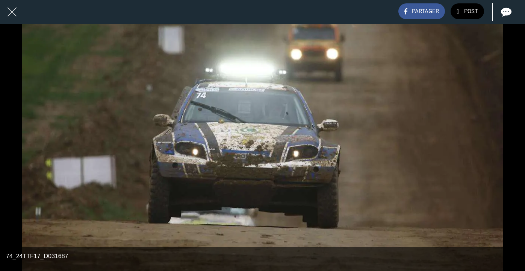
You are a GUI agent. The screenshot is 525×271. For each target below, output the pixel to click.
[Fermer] (12, 12)
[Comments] (505, 12)
